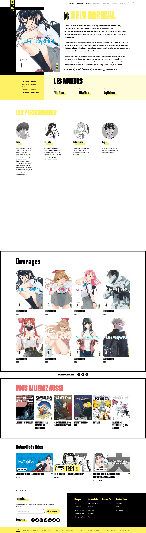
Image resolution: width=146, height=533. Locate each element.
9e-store (119, 503)
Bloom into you (79, 510)
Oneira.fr (106, 499)
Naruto (76, 503)
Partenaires (121, 499)
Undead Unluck (79, 513)
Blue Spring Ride (79, 517)
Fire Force (77, 506)
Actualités (93, 499)
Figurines (91, 513)
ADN (117, 506)
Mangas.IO (119, 510)
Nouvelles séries (93, 503)
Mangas (77, 499)
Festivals (91, 510)
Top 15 (90, 517)
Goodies (90, 506)
